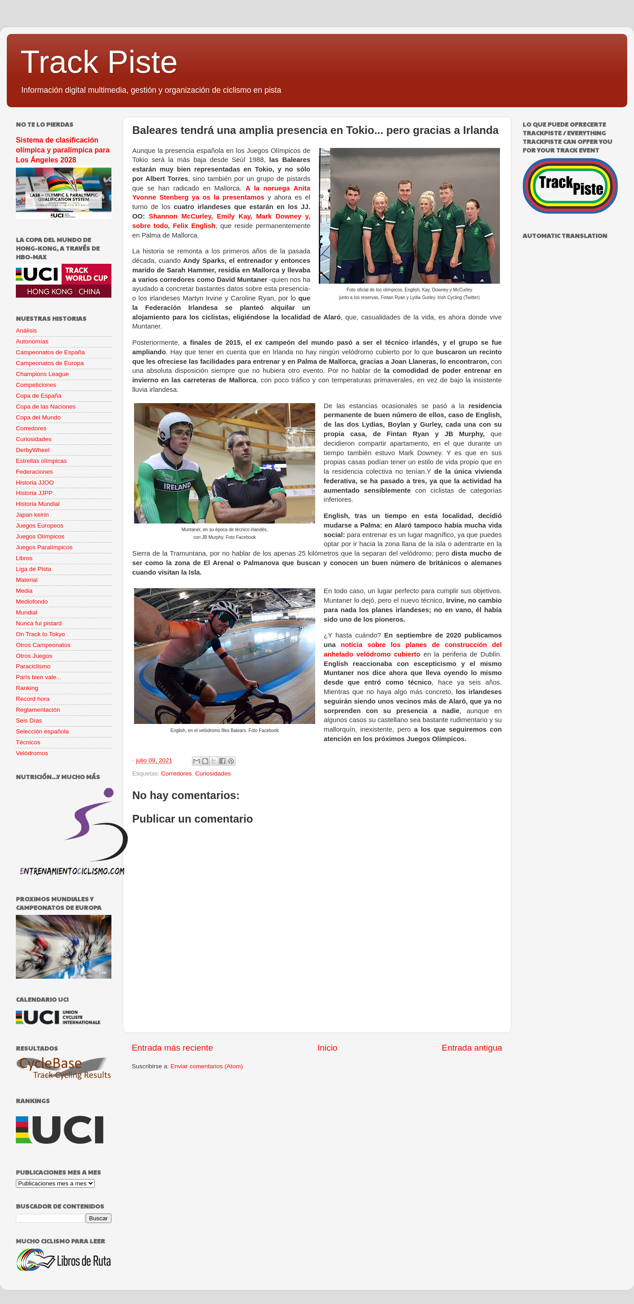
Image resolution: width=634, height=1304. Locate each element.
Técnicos (28, 742)
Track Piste (99, 62)
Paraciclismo (33, 666)
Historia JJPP (34, 493)
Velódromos (32, 753)
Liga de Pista (33, 569)
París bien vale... (39, 677)
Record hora (32, 698)
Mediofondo (32, 601)
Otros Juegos (34, 655)
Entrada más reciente (172, 1047)
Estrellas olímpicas (41, 460)
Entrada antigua (472, 1047)
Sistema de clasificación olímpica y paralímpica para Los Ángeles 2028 (63, 150)
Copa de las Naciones (46, 406)
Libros (24, 558)
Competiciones (36, 384)
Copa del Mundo (38, 417)
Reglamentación (38, 709)
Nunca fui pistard (39, 623)
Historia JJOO (35, 482)
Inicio (327, 1047)
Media (24, 590)
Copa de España (39, 395)
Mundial (26, 612)
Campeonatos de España (50, 352)
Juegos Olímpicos (40, 536)
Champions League (42, 374)
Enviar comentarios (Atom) (207, 1066)
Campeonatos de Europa (50, 363)
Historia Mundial (38, 503)
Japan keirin (32, 514)
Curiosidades (213, 773)
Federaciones (34, 471)
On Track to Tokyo (40, 634)
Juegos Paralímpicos (44, 547)
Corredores (176, 773)
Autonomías (32, 341)
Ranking (27, 688)
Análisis (26, 330)
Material (27, 579)
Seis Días (29, 720)
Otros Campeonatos (43, 645)
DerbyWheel (32, 450)
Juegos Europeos (39, 525)
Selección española (42, 731)
